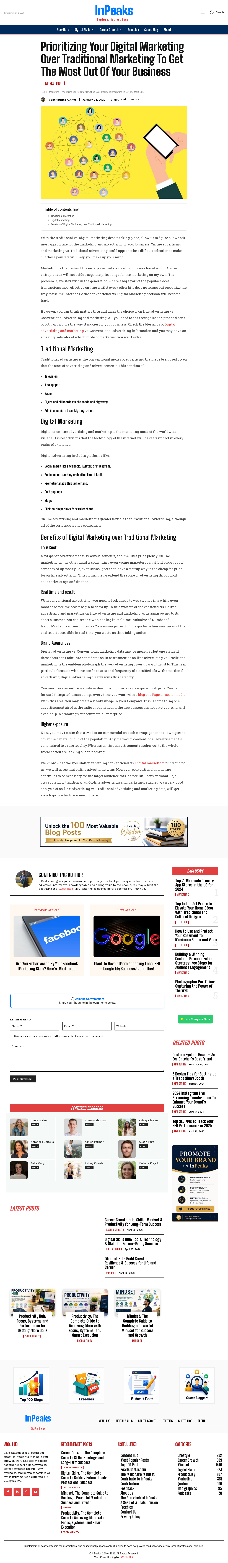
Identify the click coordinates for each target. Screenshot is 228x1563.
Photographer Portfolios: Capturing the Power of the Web (195, 986)
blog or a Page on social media (161, 694)
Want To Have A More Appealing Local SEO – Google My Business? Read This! (127, 966)
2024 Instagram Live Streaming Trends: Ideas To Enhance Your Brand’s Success (194, 1100)
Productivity (32, 1336)
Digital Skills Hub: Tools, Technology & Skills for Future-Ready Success (133, 1241)
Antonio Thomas (95, 1120)
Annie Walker (39, 1120)
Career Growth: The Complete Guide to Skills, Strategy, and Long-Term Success (83, 1457)
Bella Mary (37, 1163)
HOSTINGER (126, 1557)
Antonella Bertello (42, 1142)
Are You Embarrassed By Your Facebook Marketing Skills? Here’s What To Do (47, 966)
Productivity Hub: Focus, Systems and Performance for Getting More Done (32, 1323)
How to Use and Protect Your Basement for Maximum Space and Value (196, 935)
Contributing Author (62, 99)
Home (44, 91)
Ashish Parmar (94, 1142)
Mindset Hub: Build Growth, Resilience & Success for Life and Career (130, 1263)
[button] (216, 12)
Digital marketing (149, 763)
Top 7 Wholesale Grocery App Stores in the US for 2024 (194, 885)
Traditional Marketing (62, 216)
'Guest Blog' (66, 888)
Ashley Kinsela (94, 1163)
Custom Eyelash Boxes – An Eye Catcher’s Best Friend (193, 1056)
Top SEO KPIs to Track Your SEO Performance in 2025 (193, 1123)
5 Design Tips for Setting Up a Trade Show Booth (194, 1076)
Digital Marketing (60, 220)
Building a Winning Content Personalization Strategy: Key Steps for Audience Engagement (194, 961)
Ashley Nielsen (148, 1120)
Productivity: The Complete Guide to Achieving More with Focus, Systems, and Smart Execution (85, 1326)
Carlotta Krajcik (149, 1163)
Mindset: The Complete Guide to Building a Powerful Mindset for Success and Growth (137, 1326)
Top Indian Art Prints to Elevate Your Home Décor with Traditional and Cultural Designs (194, 910)
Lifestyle (182, 922)
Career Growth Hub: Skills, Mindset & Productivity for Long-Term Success (134, 1222)
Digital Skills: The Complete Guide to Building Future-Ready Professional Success (84, 1478)
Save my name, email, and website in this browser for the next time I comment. (58, 1036)
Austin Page (146, 1142)
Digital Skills (114, 1249)
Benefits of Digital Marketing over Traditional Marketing (81, 224)
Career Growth (115, 1229)
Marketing (53, 83)
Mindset (111, 1272)
